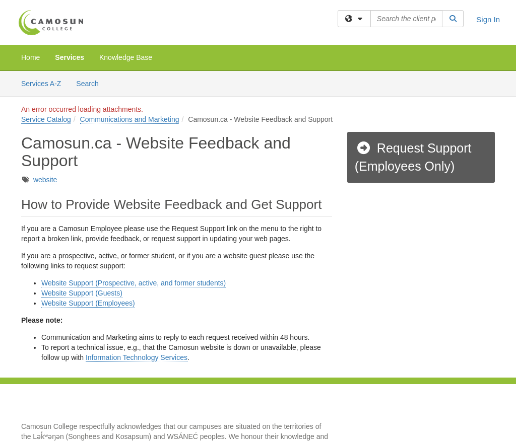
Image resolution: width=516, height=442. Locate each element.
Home (30, 57)
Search (91, 83)
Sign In (488, 19)
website (45, 180)
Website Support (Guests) (81, 293)
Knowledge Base (125, 57)
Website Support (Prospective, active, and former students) (133, 283)
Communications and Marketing (129, 119)
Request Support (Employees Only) (413, 157)
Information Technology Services (136, 357)
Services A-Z (41, 84)
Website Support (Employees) (88, 303)
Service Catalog (46, 119)
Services (69, 57)
